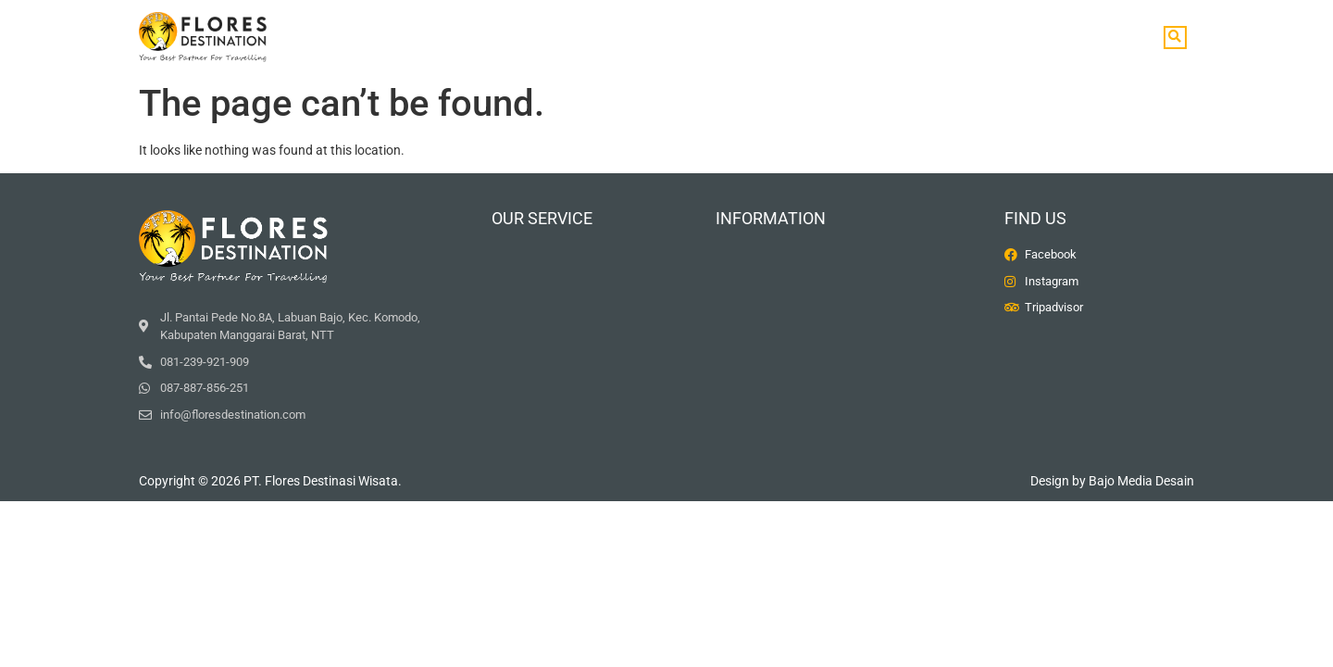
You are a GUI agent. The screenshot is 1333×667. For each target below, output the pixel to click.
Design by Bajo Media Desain (1112, 480)
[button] (1175, 37)
